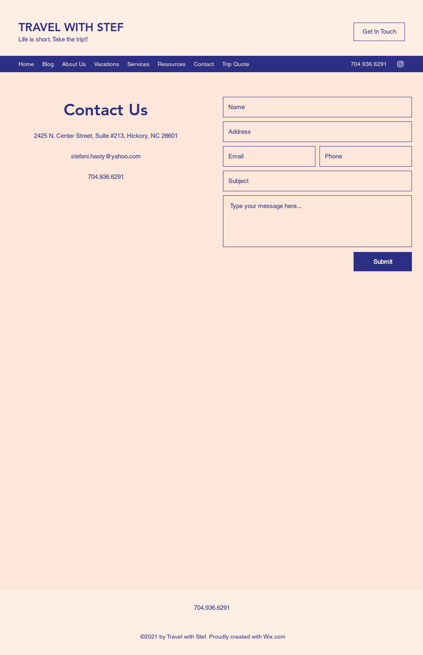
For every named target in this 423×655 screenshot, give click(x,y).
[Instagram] (400, 64)
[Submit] (383, 261)
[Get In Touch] (379, 32)
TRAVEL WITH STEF (71, 27)
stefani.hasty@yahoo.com (106, 156)
